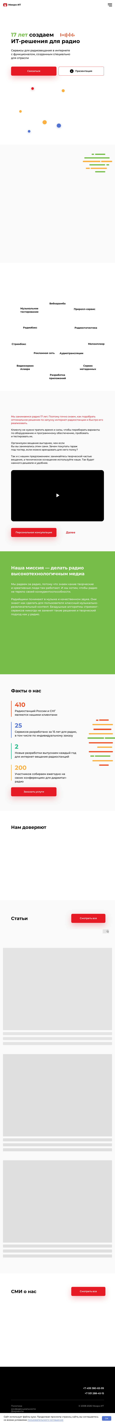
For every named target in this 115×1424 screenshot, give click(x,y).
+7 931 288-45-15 (94, 1393)
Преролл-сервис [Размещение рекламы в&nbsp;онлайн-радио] (84, 309)
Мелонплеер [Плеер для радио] (96, 343)
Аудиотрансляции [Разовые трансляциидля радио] (71, 353)
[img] (72, 71)
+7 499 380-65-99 (93, 1388)
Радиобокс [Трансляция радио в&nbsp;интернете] (30, 327)
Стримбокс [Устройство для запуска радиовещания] (19, 344)
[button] (33, 71)
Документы (17, 1411)
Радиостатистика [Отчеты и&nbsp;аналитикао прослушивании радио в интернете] (86, 327)
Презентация (83, 71)
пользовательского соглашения (45, 1420)
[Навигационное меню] (110, 4)
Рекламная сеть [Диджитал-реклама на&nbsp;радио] (44, 353)
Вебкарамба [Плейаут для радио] (57, 303)
